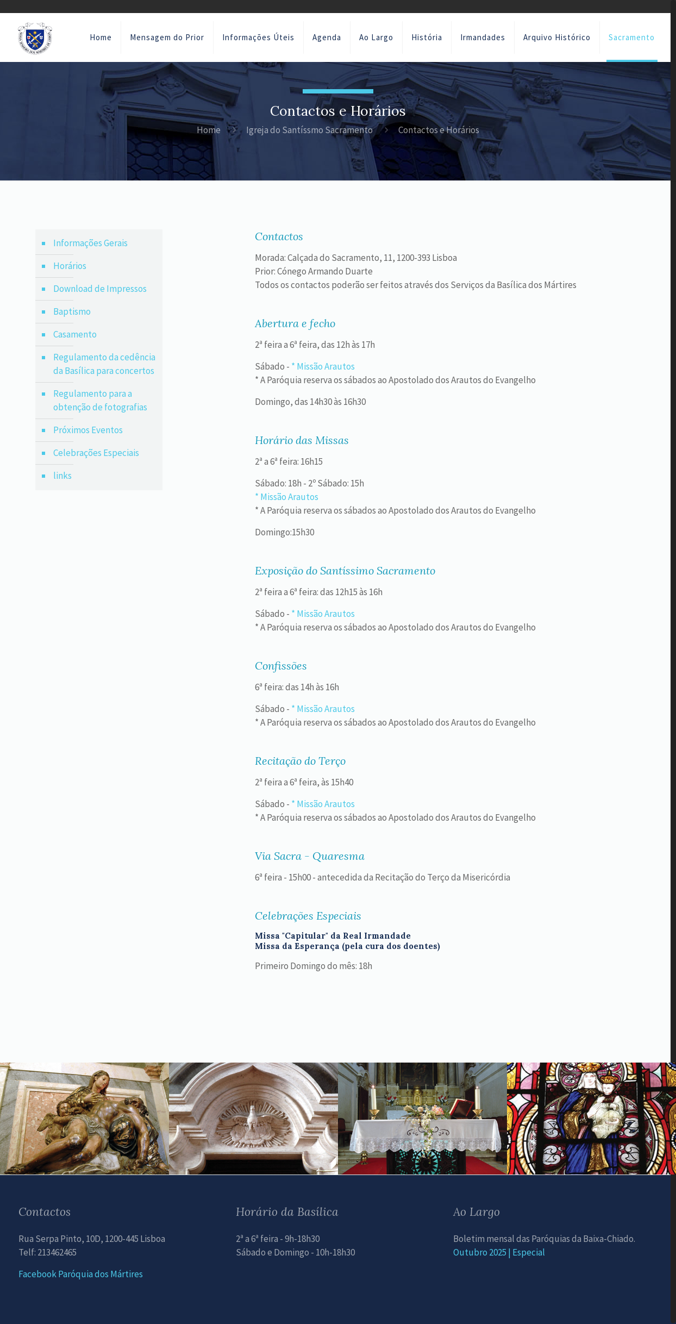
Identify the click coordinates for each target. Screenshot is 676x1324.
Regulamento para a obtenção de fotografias (100, 400)
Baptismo (72, 311)
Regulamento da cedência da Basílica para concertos (104, 364)
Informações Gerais (90, 243)
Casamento (75, 334)
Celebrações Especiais (96, 453)
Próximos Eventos (88, 430)
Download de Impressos (100, 289)
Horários (69, 266)
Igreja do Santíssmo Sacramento (309, 130)
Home (209, 130)
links (62, 476)
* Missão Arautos (323, 366)
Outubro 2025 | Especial (499, 1252)
